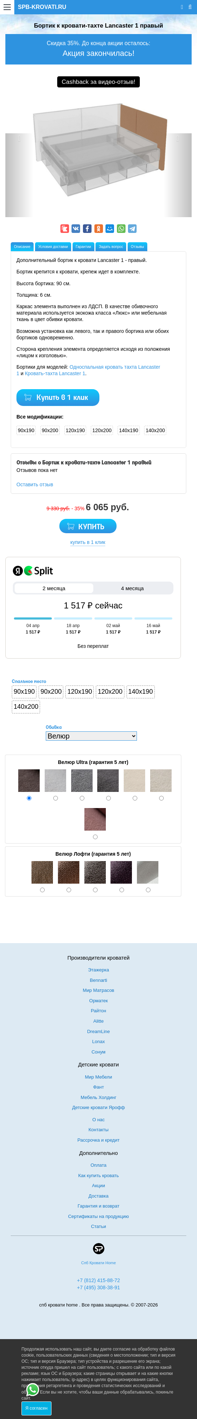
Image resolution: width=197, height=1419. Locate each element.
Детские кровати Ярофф (98, 1107)
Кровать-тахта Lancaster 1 (55, 373)
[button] (19, 175)
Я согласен (36, 1408)
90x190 (26, 430)
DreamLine (98, 1031)
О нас (98, 1119)
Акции (98, 1185)
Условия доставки (53, 247)
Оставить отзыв (34, 484)
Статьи (98, 1226)
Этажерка (98, 970)
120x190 (75, 430)
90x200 (50, 430)
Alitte (98, 1021)
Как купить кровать (98, 1175)
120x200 (102, 430)
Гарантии (83, 247)
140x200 (155, 430)
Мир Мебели (98, 1077)
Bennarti (98, 980)
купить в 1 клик (87, 542)
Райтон (98, 1010)
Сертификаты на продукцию (98, 1216)
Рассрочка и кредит (99, 1140)
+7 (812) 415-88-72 (98, 1280)
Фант (98, 1087)
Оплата (98, 1165)
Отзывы (137, 247)
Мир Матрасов (98, 990)
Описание (22, 247)
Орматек (98, 1000)
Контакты (98, 1129)
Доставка (99, 1196)
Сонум (98, 1052)
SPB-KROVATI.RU (42, 7)
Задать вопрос (111, 247)
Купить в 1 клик (62, 397)
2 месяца (54, 588)
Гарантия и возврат (98, 1206)
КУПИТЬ (91, 527)
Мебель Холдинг (99, 1097)
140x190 (128, 430)
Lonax (98, 1041)
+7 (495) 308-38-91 (98, 1287)
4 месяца (132, 588)
